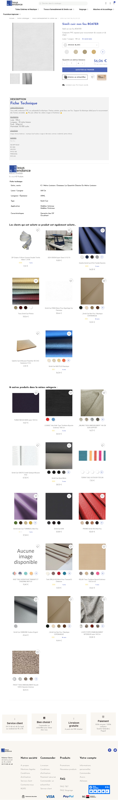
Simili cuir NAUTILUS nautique (59, 366)
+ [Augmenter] (82, 63)
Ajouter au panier (85, 70)
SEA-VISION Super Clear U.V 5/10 (59, 257)
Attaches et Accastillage (103, 9)
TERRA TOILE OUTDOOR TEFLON (92, 477)
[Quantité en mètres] (72, 63)
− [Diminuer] (64, 63)
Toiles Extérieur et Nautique (27, 9)
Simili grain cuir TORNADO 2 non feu (25, 529)
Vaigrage (83, 9)
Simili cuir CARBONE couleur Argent (26, 632)
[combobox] (80, 45)
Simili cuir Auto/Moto (59, 478)
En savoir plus (87, 39)
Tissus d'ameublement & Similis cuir (59, 9)
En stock (12, 177)
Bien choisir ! (44, 722)
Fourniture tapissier (11, 14)
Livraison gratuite (73, 724)
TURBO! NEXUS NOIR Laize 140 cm (26, 420)
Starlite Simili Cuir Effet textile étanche (92, 263)
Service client (15, 723)
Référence (12, 173)
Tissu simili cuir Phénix (26, 313)
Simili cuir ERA (59, 529)
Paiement (103, 721)
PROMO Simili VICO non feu (92, 529)
